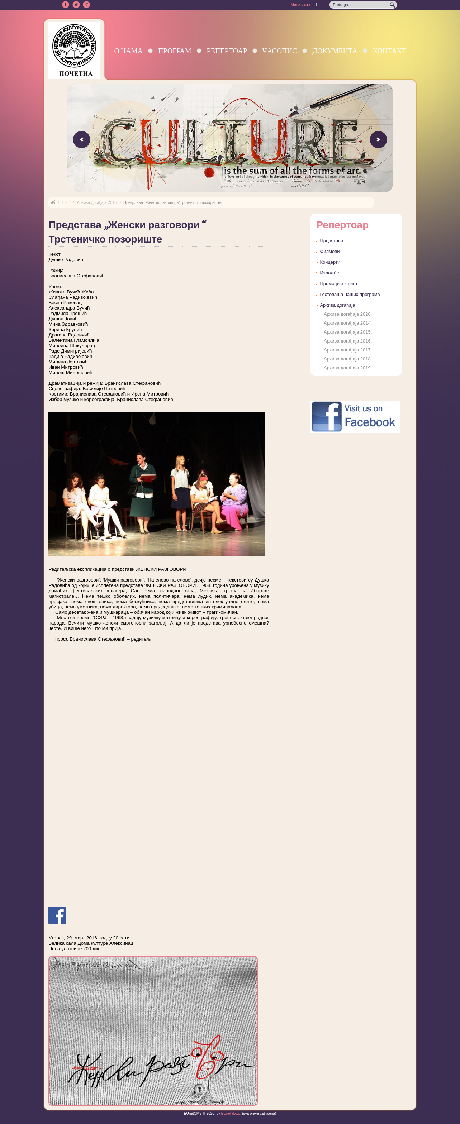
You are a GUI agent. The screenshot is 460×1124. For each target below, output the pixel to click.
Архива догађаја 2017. (348, 350)
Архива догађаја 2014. (348, 323)
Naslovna (53, 202)
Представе (331, 240)
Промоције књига (338, 283)
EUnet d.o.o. (230, 1113)
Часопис (279, 51)
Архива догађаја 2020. (348, 314)
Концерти (330, 262)
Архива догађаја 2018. (348, 359)
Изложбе (329, 273)
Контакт (389, 51)
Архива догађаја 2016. (97, 202)
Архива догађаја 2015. (348, 332)
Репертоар (227, 51)
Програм (174, 51)
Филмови (330, 251)
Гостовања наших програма (350, 294)
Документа (334, 51)
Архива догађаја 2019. (348, 367)
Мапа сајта (300, 4)
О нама (128, 51)
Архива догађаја (337, 305)
